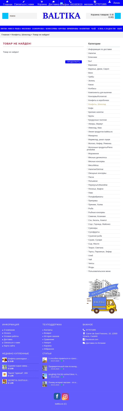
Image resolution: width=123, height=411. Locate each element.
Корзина (47, 346)
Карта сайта (8, 346)
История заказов (51, 336)
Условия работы (10, 336)
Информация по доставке (100, 49)
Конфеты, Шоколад (21, 34)
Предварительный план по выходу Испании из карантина (64, 366)
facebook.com (90, 339)
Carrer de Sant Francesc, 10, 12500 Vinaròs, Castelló (100, 334)
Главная (5, 34)
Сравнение (48, 339)
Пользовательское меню (99, 271)
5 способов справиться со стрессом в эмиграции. (64, 358)
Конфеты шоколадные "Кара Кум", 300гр (18, 359)
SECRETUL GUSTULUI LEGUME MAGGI (18, 380)
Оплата (6, 333)
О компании (8, 330)
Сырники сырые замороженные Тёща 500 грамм (18, 366)
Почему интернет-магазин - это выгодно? (64, 382)
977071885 (89, 330)
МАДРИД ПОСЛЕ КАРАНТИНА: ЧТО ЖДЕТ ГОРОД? (64, 374)
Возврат (47, 333)
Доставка (7, 339)
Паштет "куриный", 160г (18, 373)
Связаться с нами (11, 342)
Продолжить (73, 62)
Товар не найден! (41, 34)
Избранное (48, 349)
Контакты (47, 330)
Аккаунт (47, 342)
